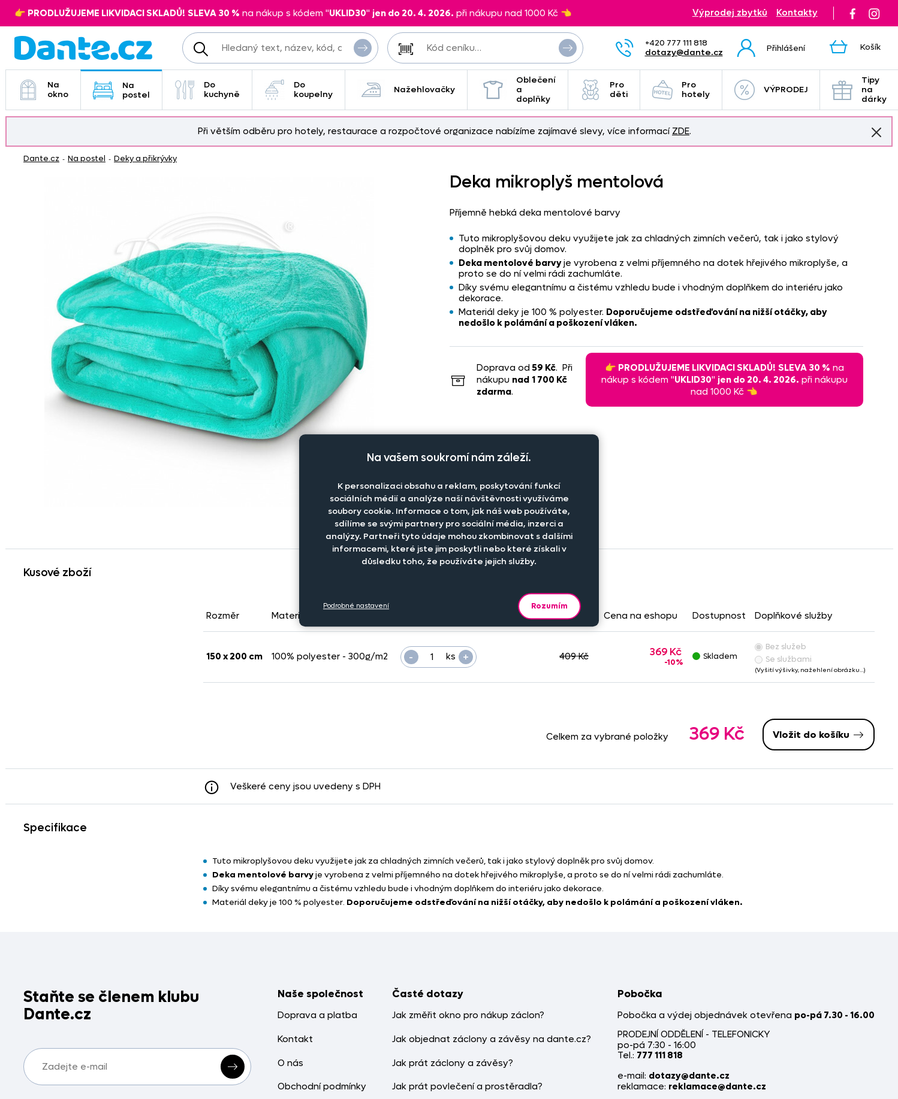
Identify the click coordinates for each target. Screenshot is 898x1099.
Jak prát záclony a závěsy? (452, 1063)
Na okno (43, 89)
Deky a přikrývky (145, 158)
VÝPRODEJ (770, 90)
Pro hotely (681, 89)
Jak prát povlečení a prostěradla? (467, 1087)
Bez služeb (780, 646)
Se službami (783, 659)
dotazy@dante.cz (684, 52)
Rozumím (549, 606)
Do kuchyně (207, 89)
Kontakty (797, 13)
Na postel (121, 90)
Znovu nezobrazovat (876, 132)
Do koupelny (298, 89)
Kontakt (295, 1039)
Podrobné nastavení (356, 605)
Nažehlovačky (406, 90)
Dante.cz (41, 158)
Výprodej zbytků (729, 13)
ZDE (680, 131)
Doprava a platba (317, 1015)
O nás (290, 1063)
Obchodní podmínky (322, 1087)
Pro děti (604, 89)
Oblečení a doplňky (518, 89)
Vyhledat (362, 47)
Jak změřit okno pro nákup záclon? (468, 1015)
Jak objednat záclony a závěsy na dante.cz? (491, 1039)
